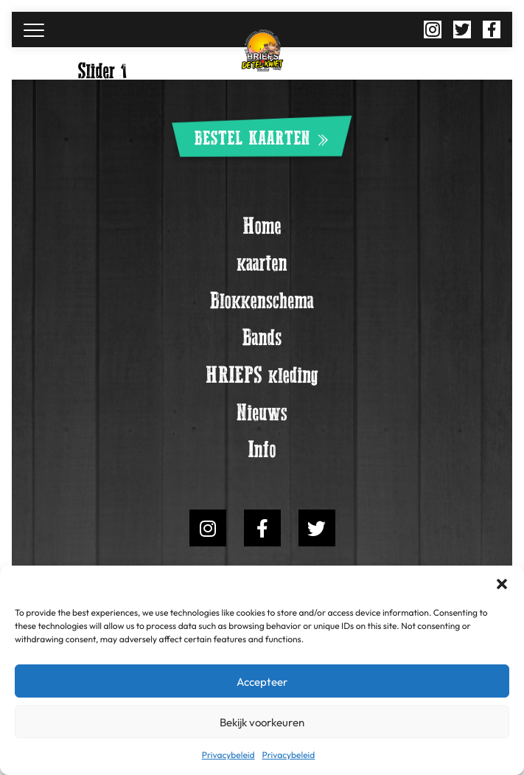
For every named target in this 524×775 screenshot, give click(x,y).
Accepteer (262, 681)
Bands (262, 340)
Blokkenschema (262, 301)
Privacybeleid (228, 754)
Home (262, 226)
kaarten (262, 264)
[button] (502, 584)
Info (262, 453)
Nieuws (262, 415)
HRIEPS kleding (262, 377)
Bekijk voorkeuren (262, 722)
